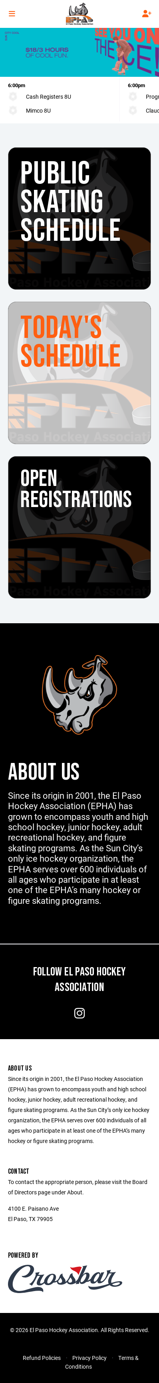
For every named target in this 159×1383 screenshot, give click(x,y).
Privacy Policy (89, 1358)
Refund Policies (42, 1358)
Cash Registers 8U (48, 96)
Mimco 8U (38, 110)
